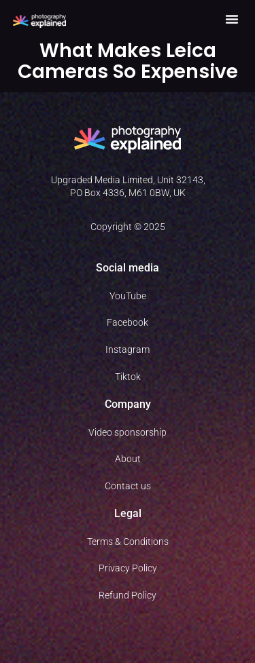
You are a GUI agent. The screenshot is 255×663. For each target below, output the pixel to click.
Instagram (127, 349)
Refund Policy (127, 595)
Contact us (128, 485)
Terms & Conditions (128, 541)
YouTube (127, 295)
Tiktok (128, 376)
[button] (232, 19)
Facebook (127, 322)
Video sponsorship (127, 432)
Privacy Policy (128, 568)
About (128, 458)
